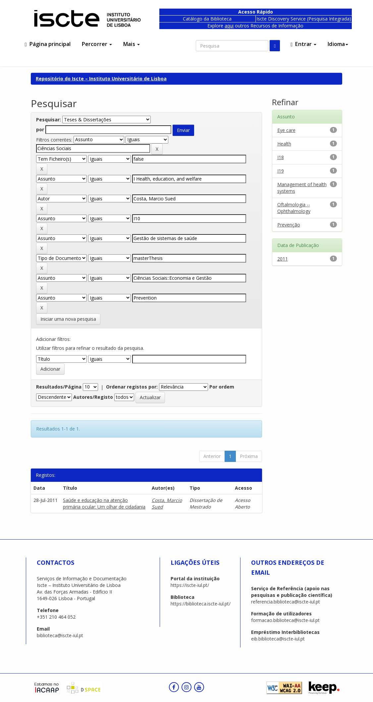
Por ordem (221, 387)
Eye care (286, 130)
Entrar (303, 44)
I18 (280, 157)
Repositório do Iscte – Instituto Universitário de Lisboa (101, 78)
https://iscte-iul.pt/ (190, 585)
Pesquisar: (48, 119)
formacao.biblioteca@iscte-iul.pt (285, 620)
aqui (229, 25)
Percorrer (97, 44)
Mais (131, 44)
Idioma (338, 44)
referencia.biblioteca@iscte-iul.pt (285, 602)
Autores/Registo (93, 397)
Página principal (48, 44)
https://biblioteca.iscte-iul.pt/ (201, 603)
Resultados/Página (58, 387)
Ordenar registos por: (132, 387)
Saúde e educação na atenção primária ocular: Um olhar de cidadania (104, 503)
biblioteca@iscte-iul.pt (60, 635)
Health (284, 144)
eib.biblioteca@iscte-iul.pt (278, 639)
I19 (280, 171)
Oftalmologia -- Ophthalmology (293, 207)
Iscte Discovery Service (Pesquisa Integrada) (303, 19)
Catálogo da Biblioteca (207, 19)
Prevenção (288, 225)
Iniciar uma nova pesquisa (68, 319)
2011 (282, 259)
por (40, 129)
